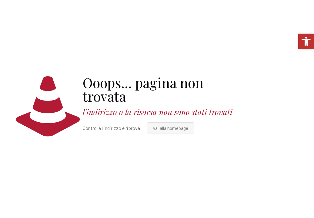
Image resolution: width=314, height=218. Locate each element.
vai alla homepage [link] (170, 128)
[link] (306, 41)
